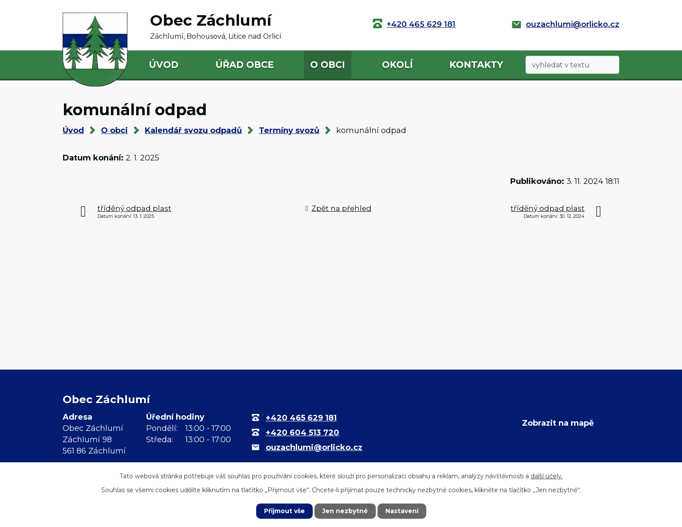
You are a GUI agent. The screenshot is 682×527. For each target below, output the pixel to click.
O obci (327, 64)
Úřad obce (244, 64)
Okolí (397, 64)
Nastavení (401, 511)
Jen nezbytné (345, 511)
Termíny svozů (289, 130)
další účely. (547, 476)
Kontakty (476, 64)
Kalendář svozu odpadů (193, 130)
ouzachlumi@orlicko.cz (572, 24)
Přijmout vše (284, 511)
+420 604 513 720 (302, 432)
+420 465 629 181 (421, 24)
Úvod (163, 64)
